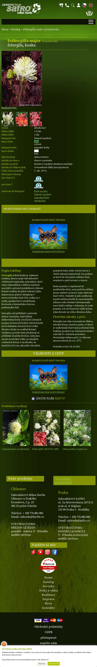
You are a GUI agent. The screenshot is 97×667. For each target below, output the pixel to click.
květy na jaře (40, 191)
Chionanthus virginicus (75, 449)
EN (90, 4)
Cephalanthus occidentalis (15, 449)
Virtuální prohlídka (63, 480)
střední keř (40, 200)
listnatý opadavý (42, 194)
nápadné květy (41, 197)
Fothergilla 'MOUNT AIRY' (45, 449)
